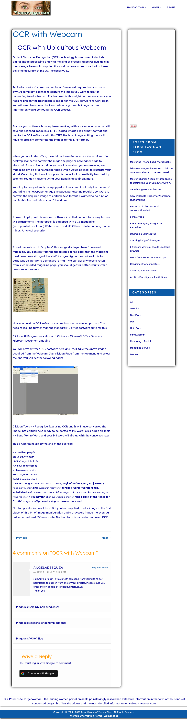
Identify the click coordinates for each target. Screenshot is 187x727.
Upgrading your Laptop (143, 233)
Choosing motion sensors (144, 270)
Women (157, 7)
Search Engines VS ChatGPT (145, 189)
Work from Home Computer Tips (148, 257)
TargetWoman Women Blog (96, 712)
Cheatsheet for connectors (144, 264)
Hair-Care (135, 328)
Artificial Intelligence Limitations (148, 277)
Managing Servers (140, 347)
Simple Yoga (137, 216)
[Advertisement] (150, 78)
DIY (132, 321)
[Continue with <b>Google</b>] (38, 673)
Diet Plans (135, 315)
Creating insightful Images (145, 240)
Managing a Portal (140, 341)
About (171, 7)
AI (131, 302)
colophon (135, 308)
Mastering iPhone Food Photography (150, 161)
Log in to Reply (100, 567)
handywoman (137, 7)
